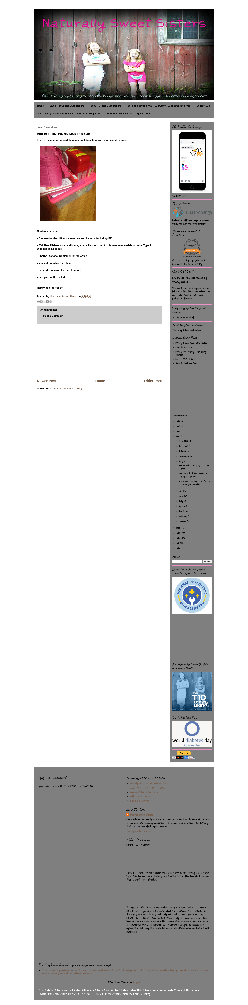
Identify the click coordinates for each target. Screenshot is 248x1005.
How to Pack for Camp (185, 359)
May (181, 501)
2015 (178, 436)
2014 (178, 528)
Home (40, 106)
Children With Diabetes (140, 796)
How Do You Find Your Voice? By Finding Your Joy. (189, 280)
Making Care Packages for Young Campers (190, 353)
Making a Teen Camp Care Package (192, 343)
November (184, 446)
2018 (178, 421)
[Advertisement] (99, 351)
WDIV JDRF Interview (139, 801)
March (182, 511)
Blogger (136, 982)
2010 (178, 548)
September (184, 456)
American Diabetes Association (144, 792)
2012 (178, 538)
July (181, 491)
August (183, 461)
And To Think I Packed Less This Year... (194, 467)
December (184, 441)
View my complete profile (138, 831)
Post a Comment (53, 316)
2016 (178, 431)
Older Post (153, 381)
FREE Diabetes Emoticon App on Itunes (128, 113)
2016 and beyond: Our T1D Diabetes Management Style (159, 106)
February (183, 516)
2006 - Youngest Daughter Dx (67, 106)
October (183, 451)
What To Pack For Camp (186, 363)
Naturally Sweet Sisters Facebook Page (148, 783)
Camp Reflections (183, 347)
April (181, 506)
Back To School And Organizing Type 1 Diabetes (194, 475)
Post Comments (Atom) (68, 388)
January (183, 521)
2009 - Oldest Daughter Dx (106, 106)
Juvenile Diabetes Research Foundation (148, 788)
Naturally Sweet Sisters (64, 296)
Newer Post (46, 381)
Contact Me (203, 106)
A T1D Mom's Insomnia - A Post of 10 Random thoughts (195, 483)
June (181, 496)
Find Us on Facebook (184, 317)
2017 (178, 426)
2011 (178, 543)
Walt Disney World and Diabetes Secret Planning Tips (68, 113)
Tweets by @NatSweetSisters (186, 330)
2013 (178, 533)
